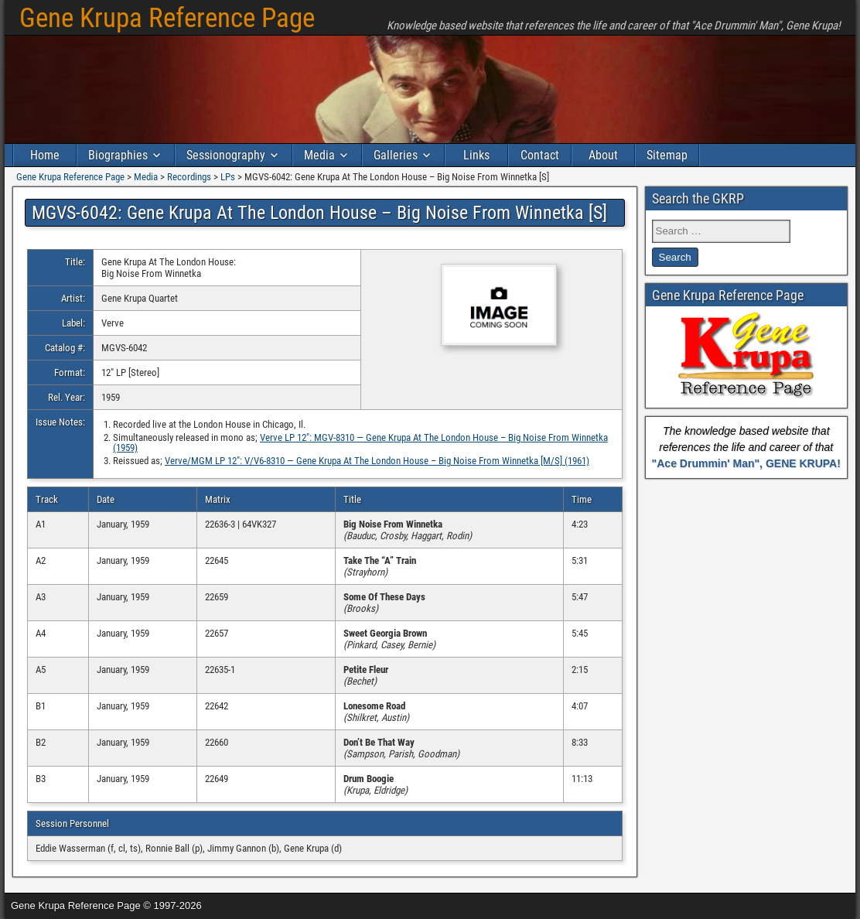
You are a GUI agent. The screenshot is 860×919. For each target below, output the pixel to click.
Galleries (396, 155)
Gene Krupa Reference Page (167, 18)
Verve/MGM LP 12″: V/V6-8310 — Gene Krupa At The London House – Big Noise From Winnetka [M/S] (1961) (377, 460)
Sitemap (667, 155)
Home (45, 155)
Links (476, 155)
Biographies (118, 155)
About (603, 155)
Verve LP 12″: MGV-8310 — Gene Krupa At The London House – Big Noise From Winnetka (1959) (360, 442)
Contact (539, 155)
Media (319, 155)
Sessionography (225, 155)
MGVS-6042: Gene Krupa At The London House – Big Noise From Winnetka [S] (319, 213)
